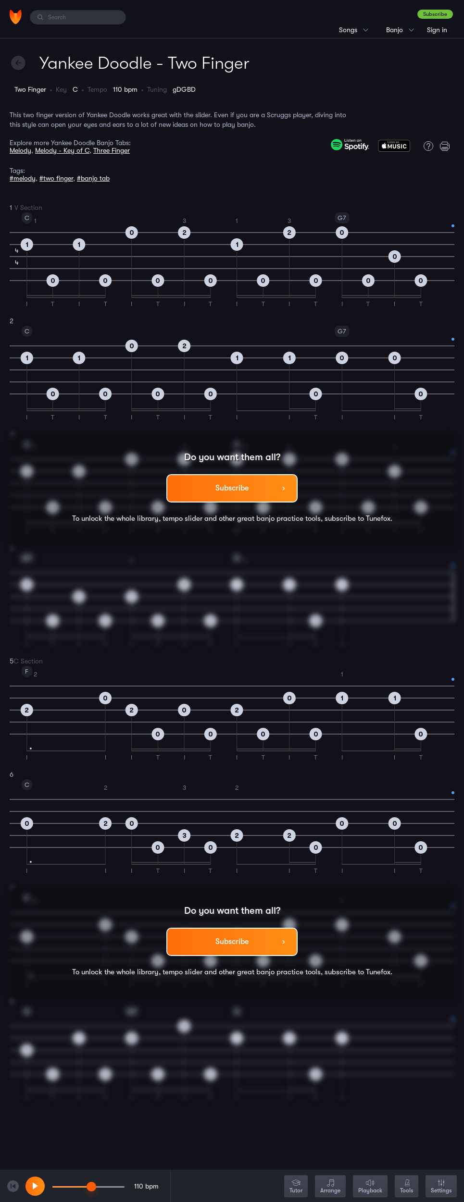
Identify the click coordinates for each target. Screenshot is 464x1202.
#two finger (56, 178)
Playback (370, 1186)
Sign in (437, 30)
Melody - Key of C (62, 150)
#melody (23, 178)
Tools (406, 1186)
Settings (441, 1186)
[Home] (16, 17)
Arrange (330, 1186)
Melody (20, 150)
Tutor (295, 1186)
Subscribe (435, 14)
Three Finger (111, 150)
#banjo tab (93, 178)
